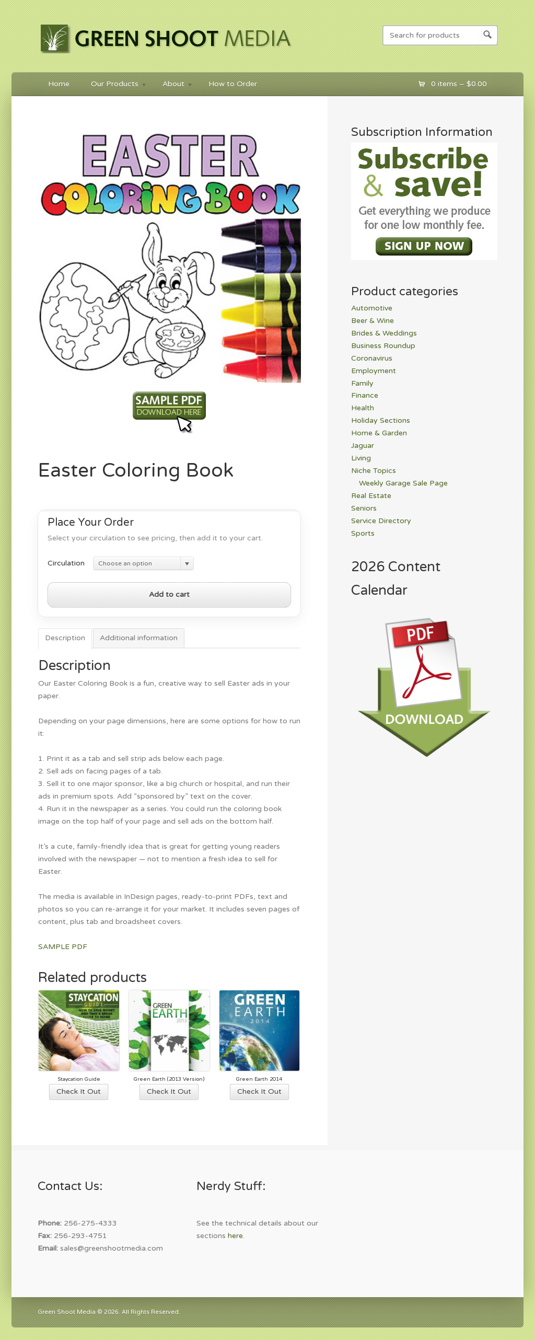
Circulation (66, 563)
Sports (363, 533)
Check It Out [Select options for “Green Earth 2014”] (259, 1091)
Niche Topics (373, 470)
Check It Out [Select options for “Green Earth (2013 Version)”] (169, 1091)
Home (58, 83)
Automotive (371, 308)
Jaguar (362, 445)
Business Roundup (383, 345)
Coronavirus (371, 358)
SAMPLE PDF (62, 946)
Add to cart (169, 594)
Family (362, 383)
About (172, 85)
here (235, 1235)
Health (362, 407)
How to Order (232, 83)
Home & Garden (379, 433)
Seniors (364, 508)
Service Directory (381, 520)
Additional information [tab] (139, 637)
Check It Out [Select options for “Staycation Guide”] (78, 1091)
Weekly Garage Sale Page (403, 483)
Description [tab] (65, 637)
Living (361, 458)
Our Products (113, 85)
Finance (364, 395)
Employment (373, 370)
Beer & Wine (372, 320)
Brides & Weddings (384, 333)
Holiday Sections (380, 420)
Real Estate (371, 495)
